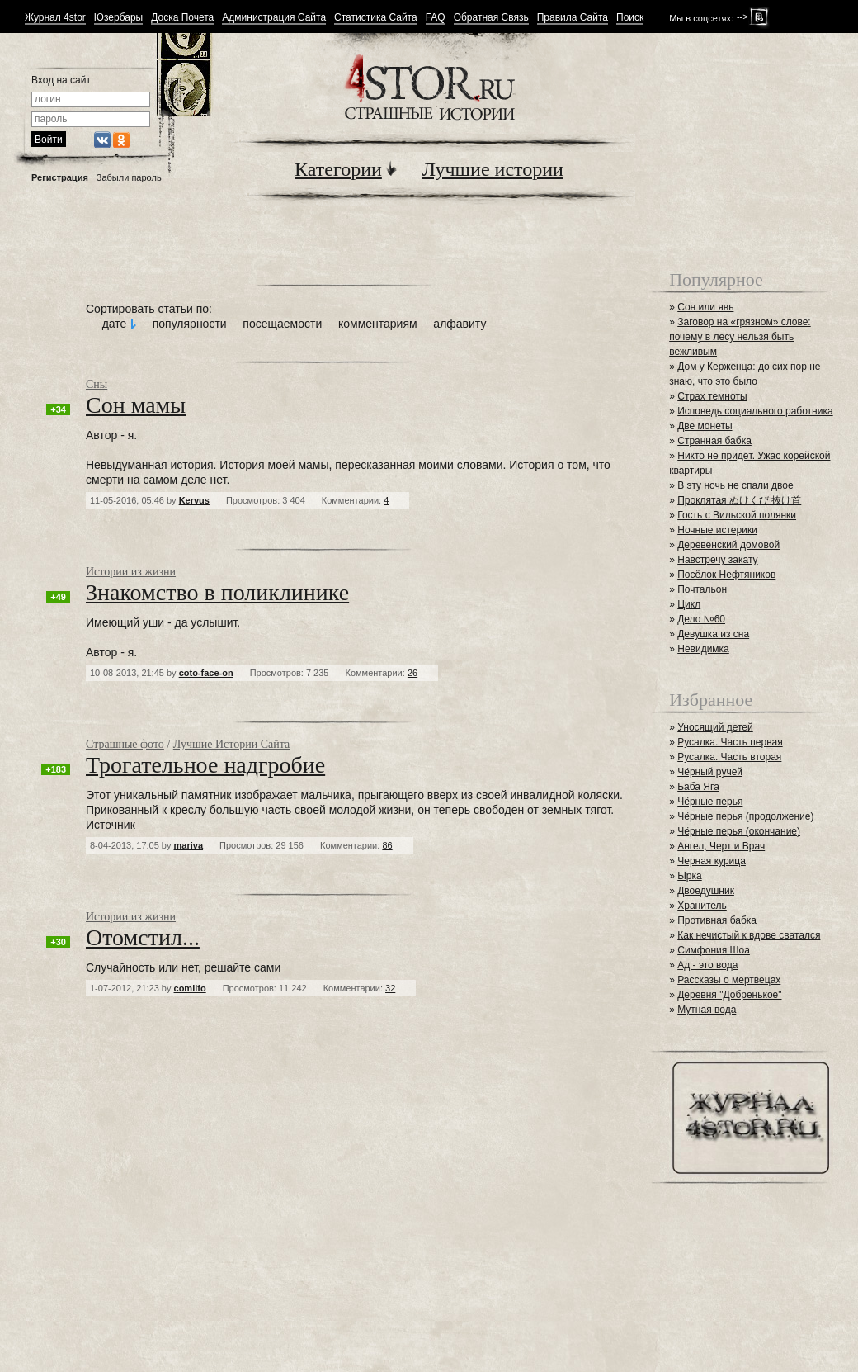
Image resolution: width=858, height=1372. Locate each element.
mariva (188, 845)
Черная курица (711, 861)
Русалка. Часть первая (729, 742)
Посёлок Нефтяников (726, 574)
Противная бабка (717, 920)
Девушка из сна (713, 634)
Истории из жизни (131, 571)
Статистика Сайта (375, 17)
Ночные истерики (717, 530)
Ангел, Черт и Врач (721, 846)
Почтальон (702, 589)
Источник (110, 824)
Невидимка (703, 649)
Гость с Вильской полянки (736, 515)
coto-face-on (206, 673)
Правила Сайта (572, 17)
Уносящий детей (715, 727)
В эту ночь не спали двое (735, 485)
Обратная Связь (491, 17)
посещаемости (282, 323)
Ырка (689, 876)
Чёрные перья (709, 801)
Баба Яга (698, 786)
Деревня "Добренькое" (729, 995)
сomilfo (190, 988)
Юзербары (118, 17)
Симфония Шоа (713, 950)
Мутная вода (706, 1009)
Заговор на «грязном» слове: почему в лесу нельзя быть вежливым (740, 336)
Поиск (630, 17)
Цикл (688, 604)
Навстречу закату (717, 559)
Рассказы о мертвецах (728, 980)
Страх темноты (712, 396)
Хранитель (702, 905)
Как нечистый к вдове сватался (748, 935)
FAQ (436, 17)
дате (114, 323)
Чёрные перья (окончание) (738, 831)
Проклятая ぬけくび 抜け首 (739, 500)
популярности (190, 323)
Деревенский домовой (728, 545)
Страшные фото (125, 744)
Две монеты (704, 426)
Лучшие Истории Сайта (231, 744)
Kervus (194, 500)
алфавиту (459, 323)
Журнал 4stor (55, 17)
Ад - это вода (707, 965)
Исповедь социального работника (754, 411)
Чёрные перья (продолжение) (745, 816)
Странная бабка (714, 441)
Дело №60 (701, 619)
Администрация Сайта (274, 17)
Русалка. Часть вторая (729, 757)
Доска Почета (182, 17)
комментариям (377, 323)
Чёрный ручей (709, 772)
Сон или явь (705, 307)
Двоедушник (705, 891)
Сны (96, 384)
